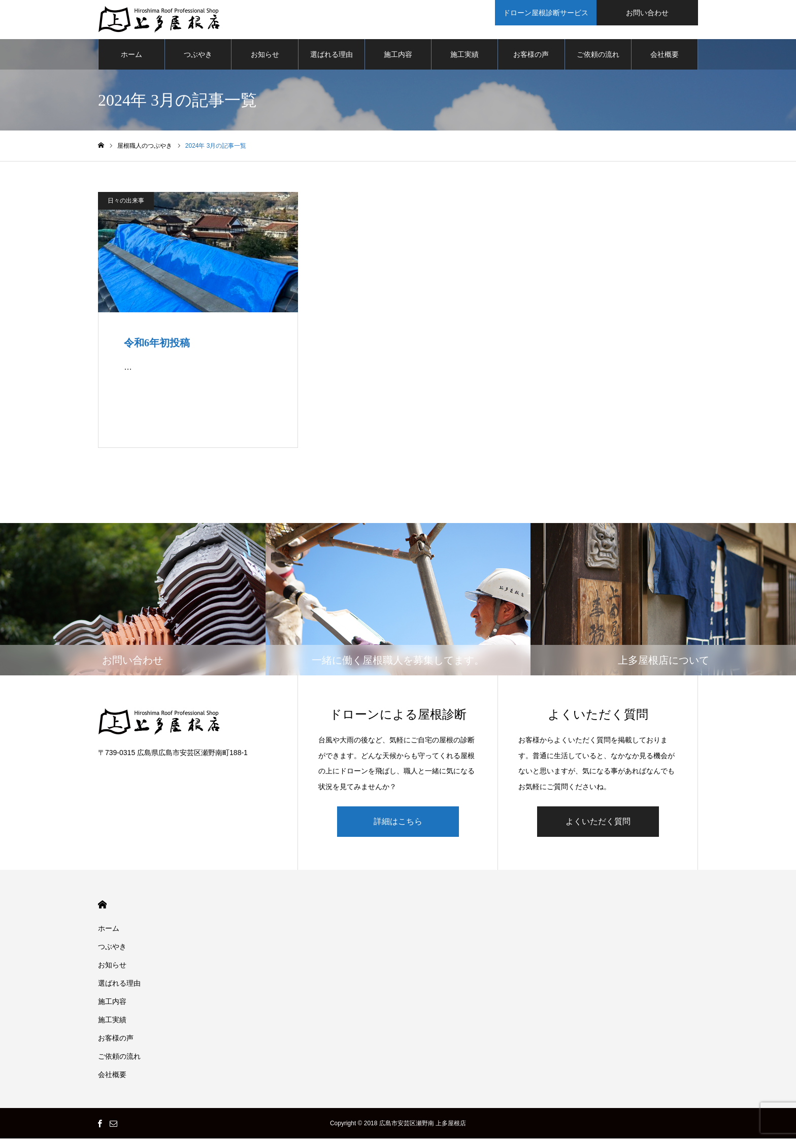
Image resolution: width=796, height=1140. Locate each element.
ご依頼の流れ (598, 56)
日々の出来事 (126, 202)
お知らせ (265, 56)
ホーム (131, 56)
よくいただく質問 (598, 823)
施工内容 (398, 56)
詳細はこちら (398, 823)
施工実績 (464, 56)
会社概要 (664, 56)
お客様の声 (531, 56)
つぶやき (198, 56)
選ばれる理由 (331, 56)
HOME (102, 906)
